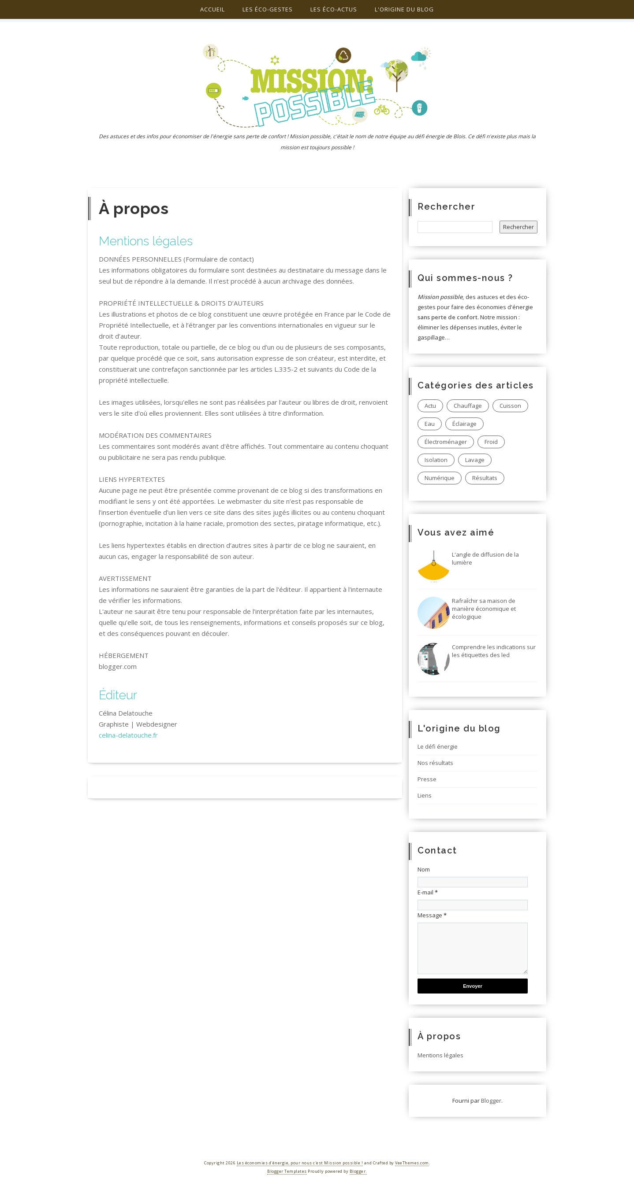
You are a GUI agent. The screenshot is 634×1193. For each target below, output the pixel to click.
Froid (491, 442)
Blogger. (358, 1171)
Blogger (491, 1100)
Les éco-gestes (267, 9)
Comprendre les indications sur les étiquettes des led (494, 651)
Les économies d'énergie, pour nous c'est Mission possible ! (300, 1163)
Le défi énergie (438, 746)
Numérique (440, 478)
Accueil (212, 9)
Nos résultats (435, 763)
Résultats (484, 478)
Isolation (436, 460)
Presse (427, 779)
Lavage (475, 460)
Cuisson (510, 406)
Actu (430, 406)
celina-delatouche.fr (128, 735)
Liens (425, 795)
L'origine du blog (404, 9)
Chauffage (468, 406)
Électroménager (446, 442)
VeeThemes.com (412, 1163)
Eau (430, 424)
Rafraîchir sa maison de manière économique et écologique (484, 609)
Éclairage (464, 424)
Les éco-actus (333, 9)
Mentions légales (440, 1055)
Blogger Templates (287, 1171)
